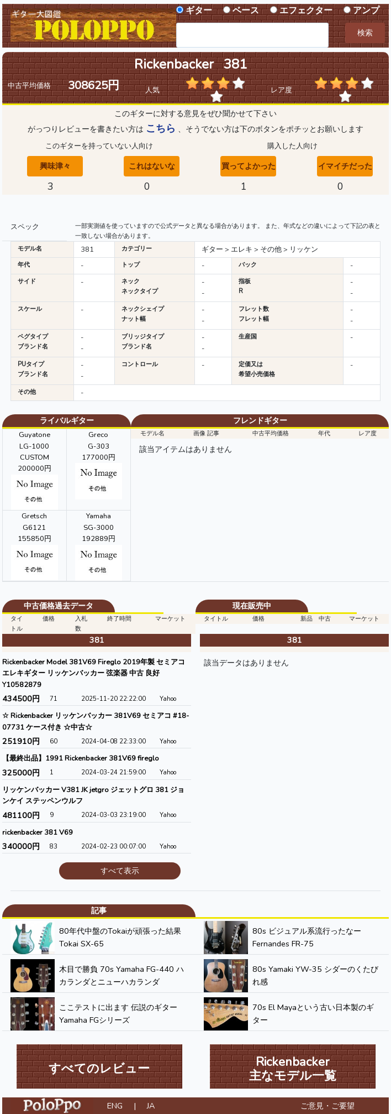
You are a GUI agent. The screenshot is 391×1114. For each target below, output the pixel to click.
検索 (365, 32)
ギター (199, 10)
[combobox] (252, 35)
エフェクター (305, 10)
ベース (246, 10)
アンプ (366, 10)
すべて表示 (120, 870)
